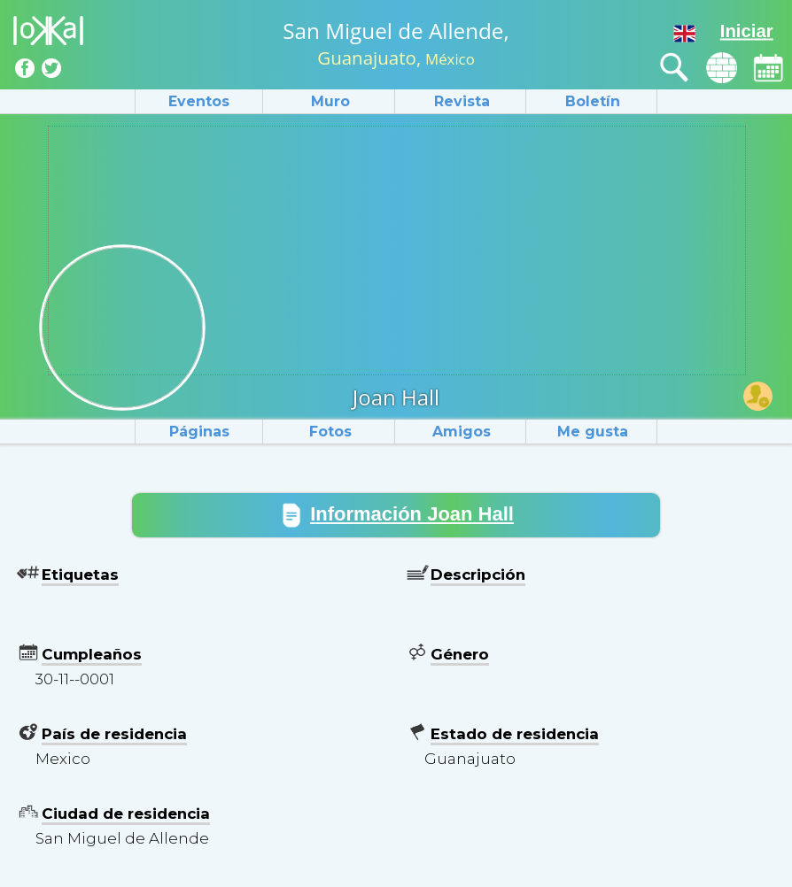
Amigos (461, 431)
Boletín (592, 101)
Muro (330, 101)
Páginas (199, 431)
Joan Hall (396, 397)
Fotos (330, 431)
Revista (462, 101)
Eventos (198, 101)
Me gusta (592, 431)
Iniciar (746, 31)
